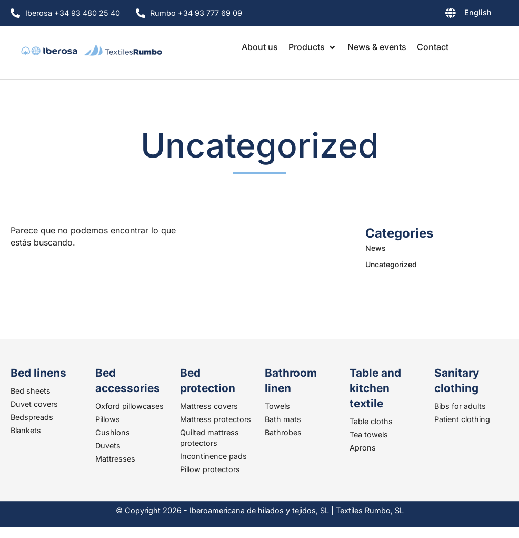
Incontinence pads (213, 456)
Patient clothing (462, 419)
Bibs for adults (460, 406)
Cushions (112, 432)
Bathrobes (283, 432)
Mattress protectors (215, 419)
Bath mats (283, 419)
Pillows (107, 419)
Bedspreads (32, 417)
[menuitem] (443, 14)
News (375, 247)
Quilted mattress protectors (209, 437)
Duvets (108, 445)
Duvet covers (34, 403)
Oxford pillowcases (129, 406)
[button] (312, 46)
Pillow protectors (210, 469)
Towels (277, 406)
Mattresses (115, 458)
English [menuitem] (478, 12)
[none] (443, 14)
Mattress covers (209, 406)
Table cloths (371, 421)
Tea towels (369, 434)
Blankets (26, 430)
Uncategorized (391, 264)
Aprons (363, 447)
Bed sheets (31, 390)
